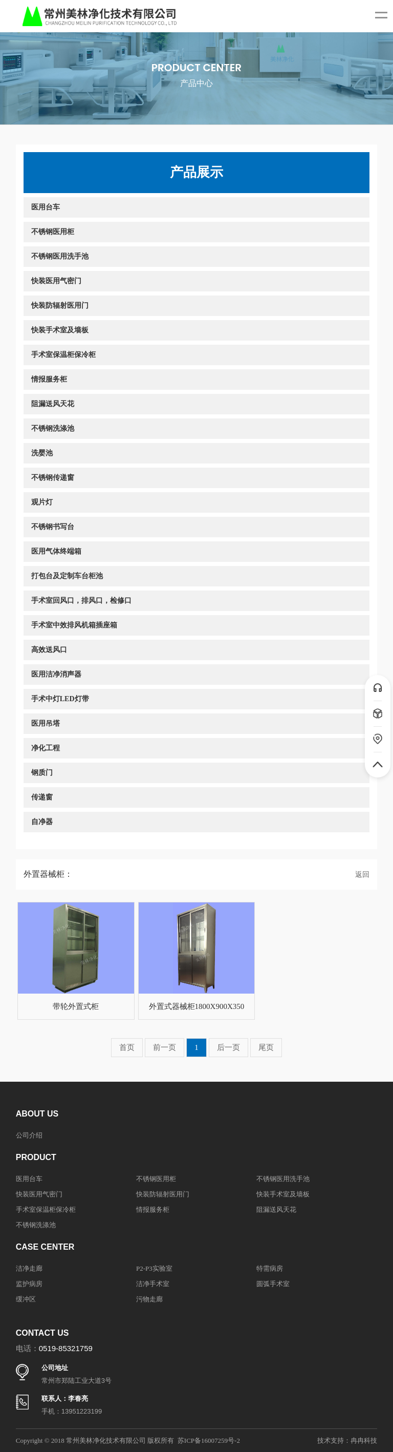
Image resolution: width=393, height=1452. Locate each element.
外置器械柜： (48, 874)
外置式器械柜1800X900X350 (197, 1006)
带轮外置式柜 (76, 1006)
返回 (362, 874)
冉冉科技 (364, 1440)
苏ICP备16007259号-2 (209, 1440)
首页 (127, 1047)
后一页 (228, 1047)
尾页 (266, 1047)
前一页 (164, 1047)
